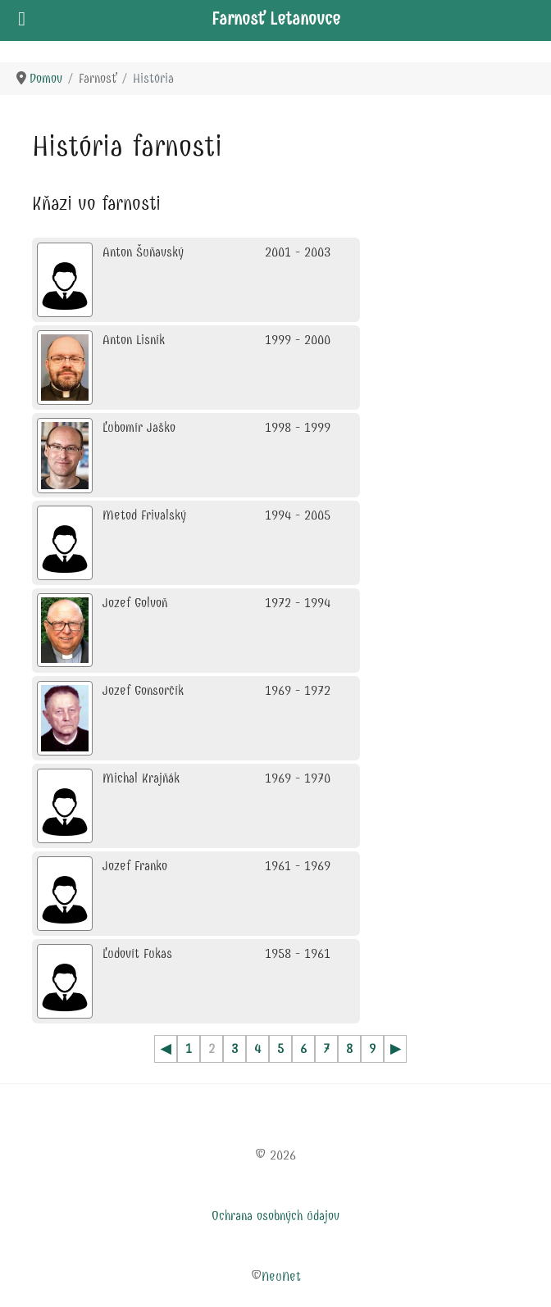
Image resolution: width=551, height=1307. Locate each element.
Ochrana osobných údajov (275, 1215)
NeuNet (281, 1276)
